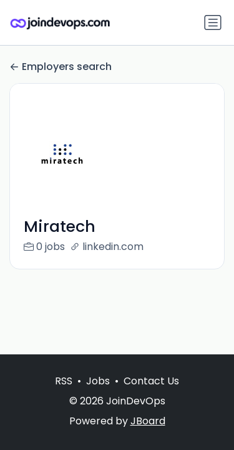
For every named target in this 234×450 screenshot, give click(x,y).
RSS (63, 381)
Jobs (98, 381)
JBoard (147, 421)
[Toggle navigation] (213, 22)
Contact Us (151, 381)
